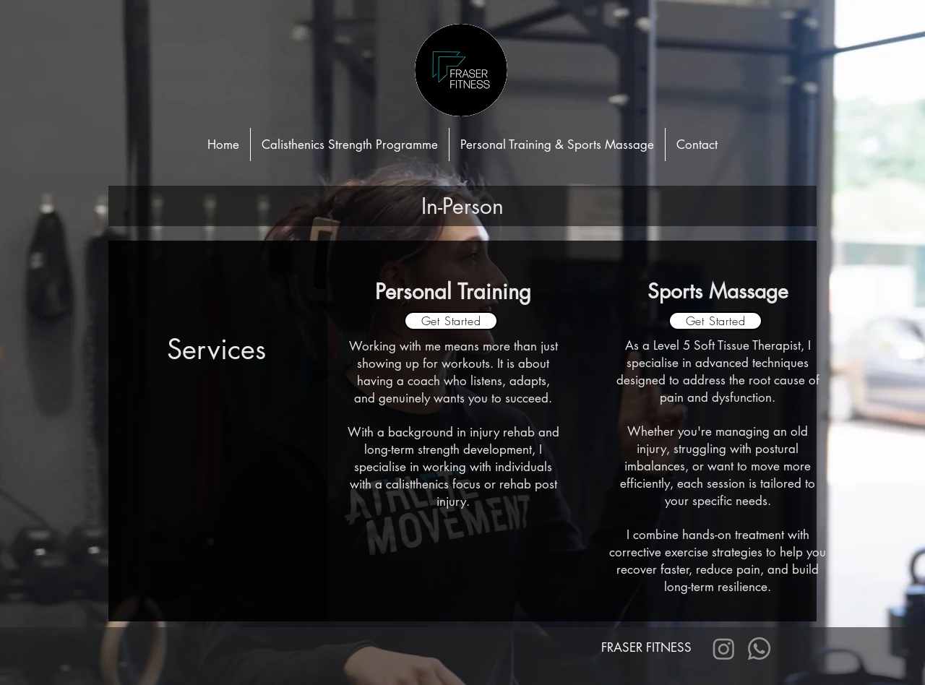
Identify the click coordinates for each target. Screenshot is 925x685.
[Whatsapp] (759, 648)
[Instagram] (724, 648)
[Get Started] (451, 320)
